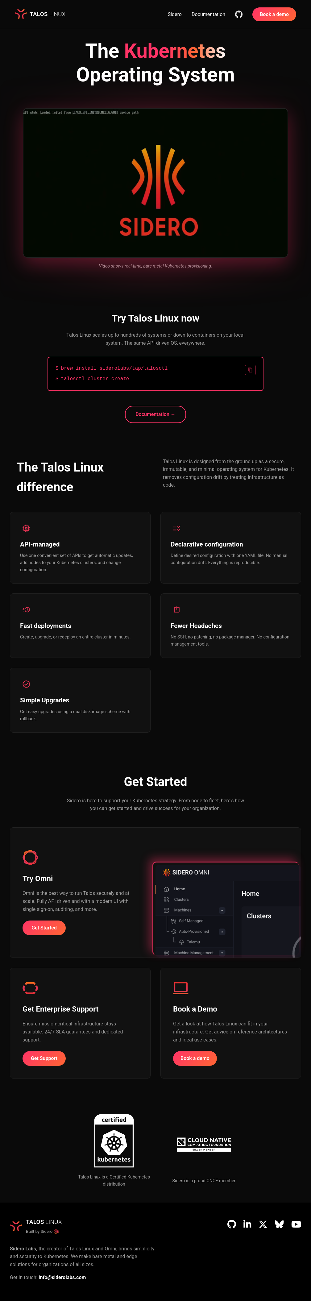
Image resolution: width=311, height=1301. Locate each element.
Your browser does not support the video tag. (155, 183)
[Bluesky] (279, 1224)
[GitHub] (231, 1224)
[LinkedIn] (247, 1224)
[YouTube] (296, 1224)
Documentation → (155, 414)
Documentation (208, 14)
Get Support (44, 1058)
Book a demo (274, 14)
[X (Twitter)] (263, 1224)
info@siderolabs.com (62, 1277)
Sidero (175, 14)
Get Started (44, 928)
